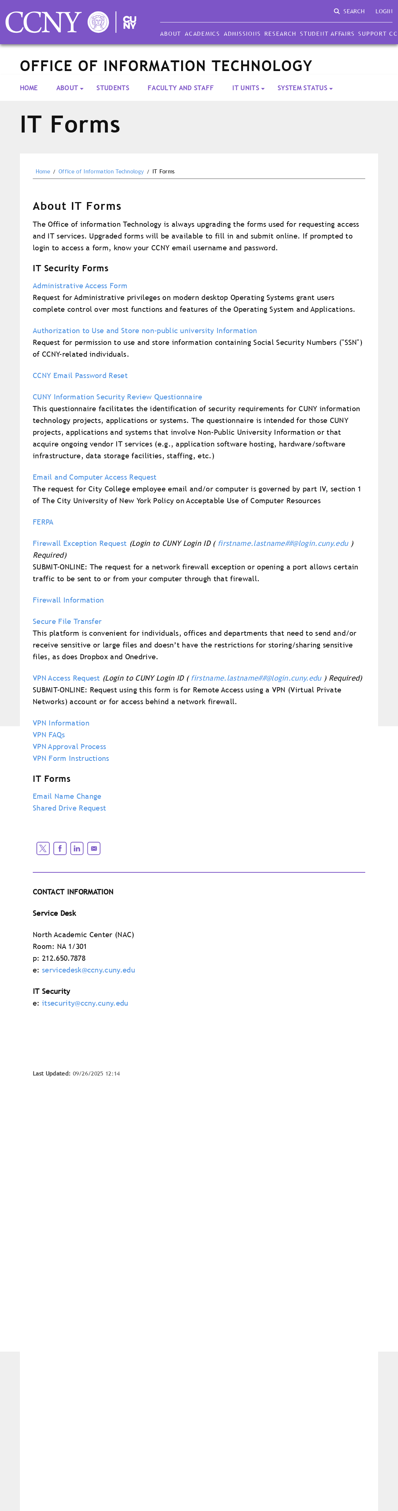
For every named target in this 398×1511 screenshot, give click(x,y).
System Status (302, 88)
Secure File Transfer (67, 621)
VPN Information (61, 723)
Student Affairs (327, 33)
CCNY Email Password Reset (80, 375)
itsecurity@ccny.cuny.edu (85, 1003)
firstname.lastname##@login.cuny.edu (283, 543)
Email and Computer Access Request (95, 477)
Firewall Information (68, 600)
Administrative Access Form (80, 285)
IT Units (245, 88)
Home (29, 88)
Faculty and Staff (181, 88)
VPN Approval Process (69, 746)
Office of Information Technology (101, 171)
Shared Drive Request (69, 808)
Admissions (242, 33)
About (170, 33)
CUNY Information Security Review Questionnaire (117, 397)
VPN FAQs (49, 734)
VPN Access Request (66, 678)
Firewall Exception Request (80, 543)
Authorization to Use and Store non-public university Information (145, 330)
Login (384, 11)
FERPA (43, 522)
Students (112, 88)
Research (280, 33)
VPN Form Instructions (71, 758)
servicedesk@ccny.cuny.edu (88, 970)
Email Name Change (67, 796)
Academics (202, 33)
